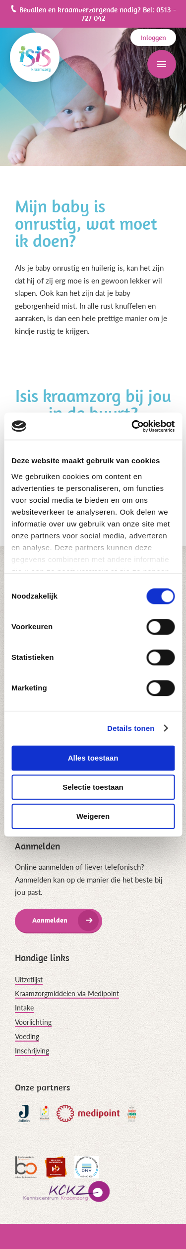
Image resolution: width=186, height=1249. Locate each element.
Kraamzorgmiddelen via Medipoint (67, 993)
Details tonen (130, 728)
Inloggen (153, 37)
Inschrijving (32, 1051)
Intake (24, 1008)
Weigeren (93, 816)
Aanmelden (49, 920)
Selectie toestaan (93, 787)
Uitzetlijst (29, 979)
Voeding (27, 1036)
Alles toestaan (93, 758)
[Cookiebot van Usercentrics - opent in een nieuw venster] (132, 426)
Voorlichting (33, 1022)
